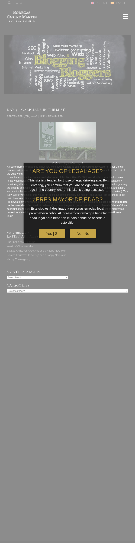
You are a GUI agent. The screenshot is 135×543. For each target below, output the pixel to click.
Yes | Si (52, 234)
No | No (83, 234)
